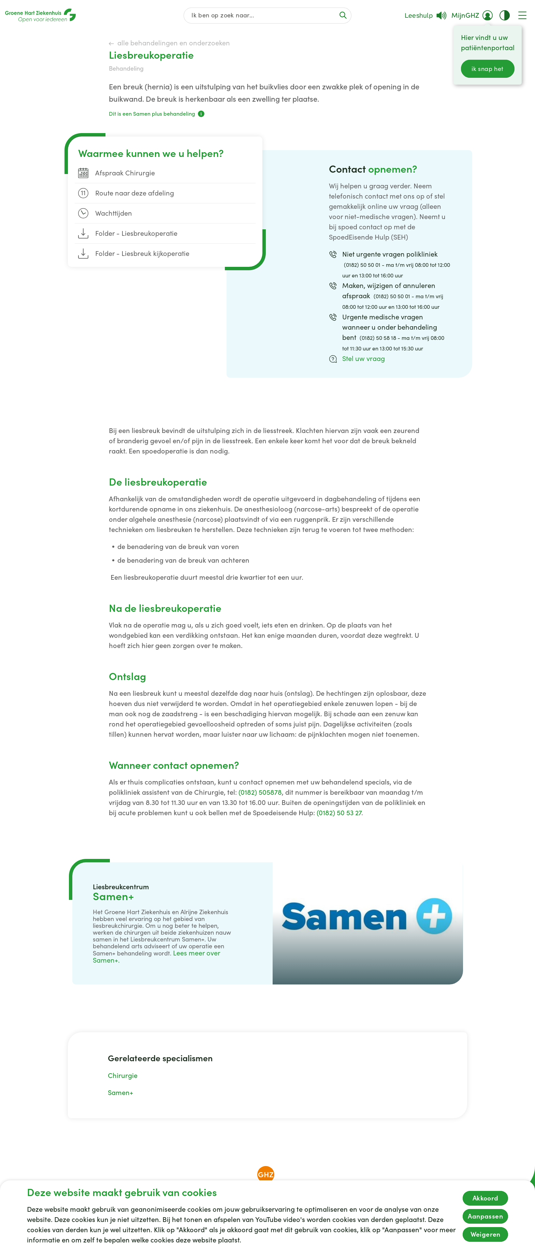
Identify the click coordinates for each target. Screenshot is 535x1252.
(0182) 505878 (260, 792)
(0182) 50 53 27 (339, 812)
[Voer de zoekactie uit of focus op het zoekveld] (342, 15)
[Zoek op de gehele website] (268, 16)
